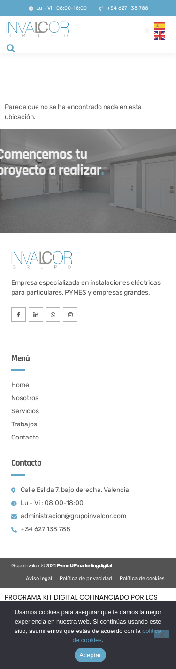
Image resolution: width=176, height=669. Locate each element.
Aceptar (90, 655)
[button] (147, 30)
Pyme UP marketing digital (84, 566)
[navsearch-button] (11, 49)
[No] (161, 634)
